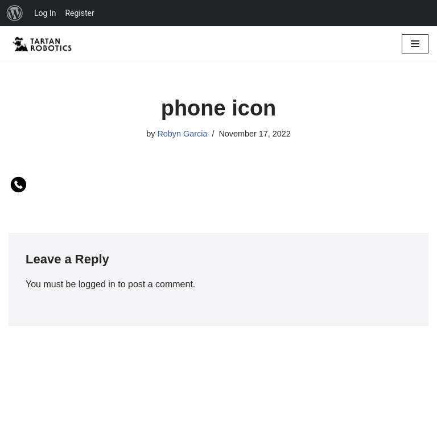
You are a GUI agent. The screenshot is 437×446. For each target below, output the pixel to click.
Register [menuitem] (79, 13)
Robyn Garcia (182, 133)
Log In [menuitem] (45, 13)
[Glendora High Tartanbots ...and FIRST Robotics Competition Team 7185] (43, 43)
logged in (97, 284)
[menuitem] (15, 13)
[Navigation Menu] (415, 43)
